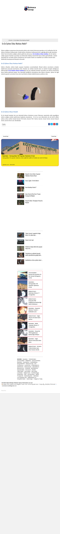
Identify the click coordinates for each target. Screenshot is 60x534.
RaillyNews (28, 360)
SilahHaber (36, 376)
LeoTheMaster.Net (22, 377)
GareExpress (26, 362)
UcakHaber (20, 373)
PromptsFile (20, 376)
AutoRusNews (31, 374)
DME (25, 374)
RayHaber (25, 359)
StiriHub (34, 370)
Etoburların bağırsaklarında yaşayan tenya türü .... (33, 247)
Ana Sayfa (5, 40)
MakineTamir (27, 373)
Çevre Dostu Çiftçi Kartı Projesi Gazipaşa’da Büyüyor (33, 195)
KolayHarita (20, 374)
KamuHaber (27, 371)
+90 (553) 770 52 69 (50, 384)
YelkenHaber (20, 371)
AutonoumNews (36, 360)
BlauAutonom (20, 368)
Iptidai (37, 374)
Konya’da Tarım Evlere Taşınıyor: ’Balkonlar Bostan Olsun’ (32, 175)
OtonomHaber (20, 360)
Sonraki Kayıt (5, 136)
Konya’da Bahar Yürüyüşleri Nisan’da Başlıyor (33, 202)
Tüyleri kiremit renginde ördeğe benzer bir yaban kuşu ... (33, 234)
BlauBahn (19, 362)
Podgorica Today (38, 379)
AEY (35, 364)
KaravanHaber (20, 370)
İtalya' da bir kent (29, 240)
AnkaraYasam (27, 367)
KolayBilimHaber (21, 379)
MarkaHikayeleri (28, 376)
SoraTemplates (9, 390)
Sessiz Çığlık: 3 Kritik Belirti (32, 181)
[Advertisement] (30, 27)
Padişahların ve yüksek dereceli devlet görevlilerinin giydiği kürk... (33, 254)
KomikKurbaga (35, 373)
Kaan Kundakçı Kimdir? (30, 187)
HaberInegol (29, 379)
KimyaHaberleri (21, 364)
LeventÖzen (27, 365)
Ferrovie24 (28, 370)
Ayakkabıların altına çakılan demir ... (34, 260)
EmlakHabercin (35, 365)
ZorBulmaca (20, 365)
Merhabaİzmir (34, 368)
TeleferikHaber (32, 359)
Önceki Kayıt (53, 136)
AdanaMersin (35, 367)
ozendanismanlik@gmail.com (9, 386)
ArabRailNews (33, 362)
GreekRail (27, 368)
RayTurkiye (34, 371)
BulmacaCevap (29, 364)
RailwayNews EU (32, 377)
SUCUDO (19, 359)
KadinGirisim (20, 367)
